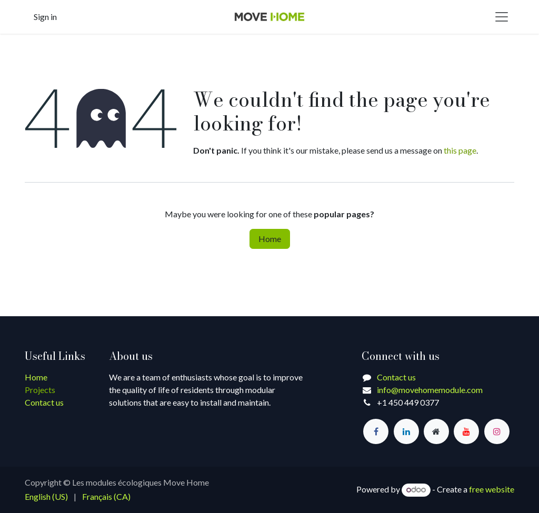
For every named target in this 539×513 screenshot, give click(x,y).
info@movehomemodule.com (430, 390)
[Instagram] (497, 431)
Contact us (44, 402)
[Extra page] (436, 431)
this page (460, 150)
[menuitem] (46, 497)
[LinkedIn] (406, 431)
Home (269, 239)
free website (491, 489)
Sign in (45, 17)
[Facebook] (375, 431)
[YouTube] (466, 431)
